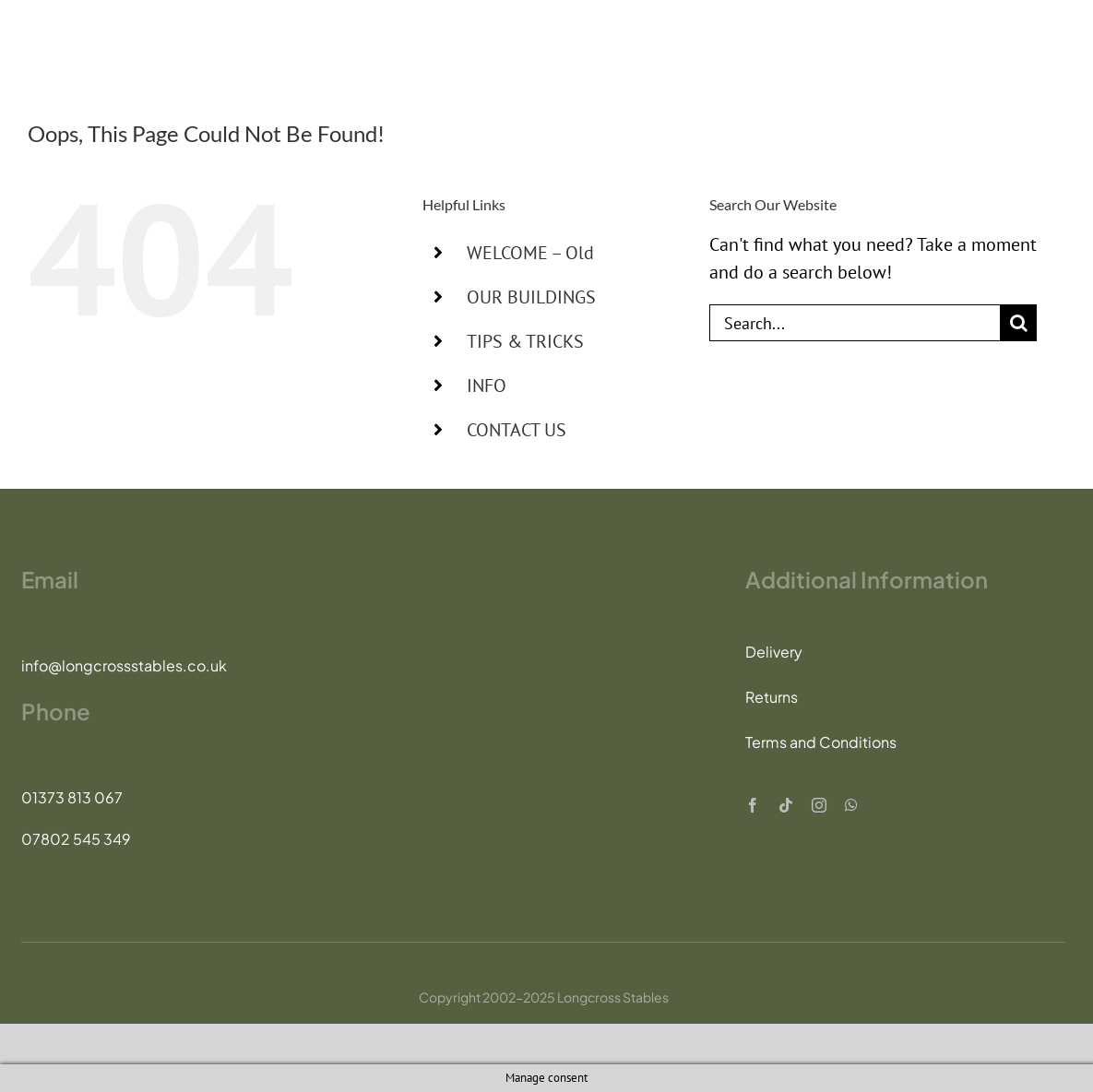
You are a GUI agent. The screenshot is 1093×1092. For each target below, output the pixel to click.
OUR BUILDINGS (531, 297)
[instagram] (819, 805)
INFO (486, 386)
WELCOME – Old (530, 253)
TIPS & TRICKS (525, 341)
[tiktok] (785, 805)
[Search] (1018, 322)
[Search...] (854, 322)
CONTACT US (516, 430)
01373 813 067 (72, 797)
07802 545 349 (76, 839)
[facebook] (752, 805)
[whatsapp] (851, 805)
